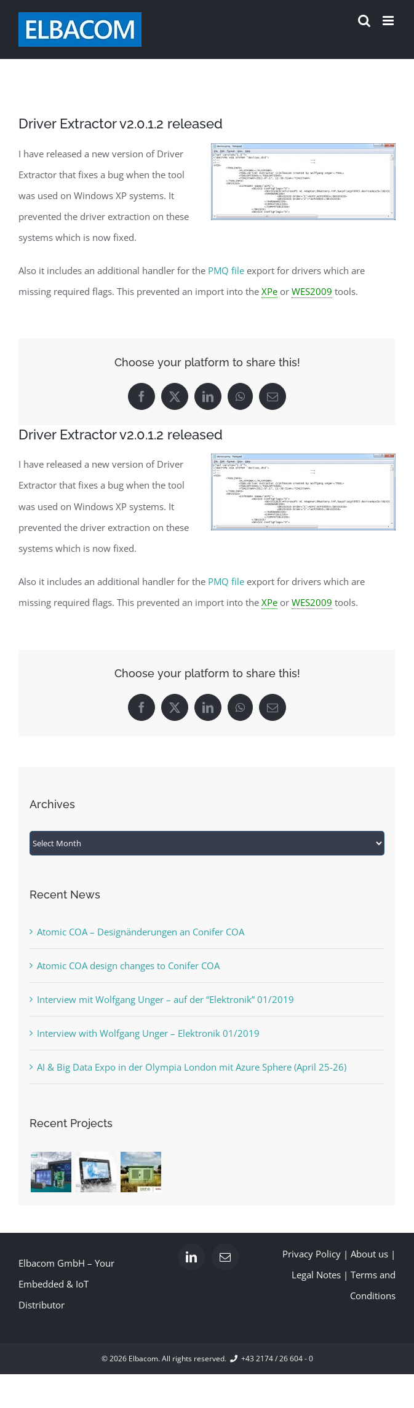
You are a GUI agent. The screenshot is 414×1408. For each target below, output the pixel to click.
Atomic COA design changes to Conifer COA (128, 965)
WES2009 (312, 291)
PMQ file (226, 270)
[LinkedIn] (191, 1256)
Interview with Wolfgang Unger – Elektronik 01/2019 (148, 1033)
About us (369, 1254)
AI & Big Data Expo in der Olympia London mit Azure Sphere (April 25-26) (191, 1067)
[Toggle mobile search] (364, 20)
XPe (269, 291)
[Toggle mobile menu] (389, 20)
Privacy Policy (311, 1254)
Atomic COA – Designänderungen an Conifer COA (140, 932)
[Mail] (225, 1256)
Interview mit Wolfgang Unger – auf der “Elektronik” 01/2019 (165, 999)
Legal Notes (316, 1274)
